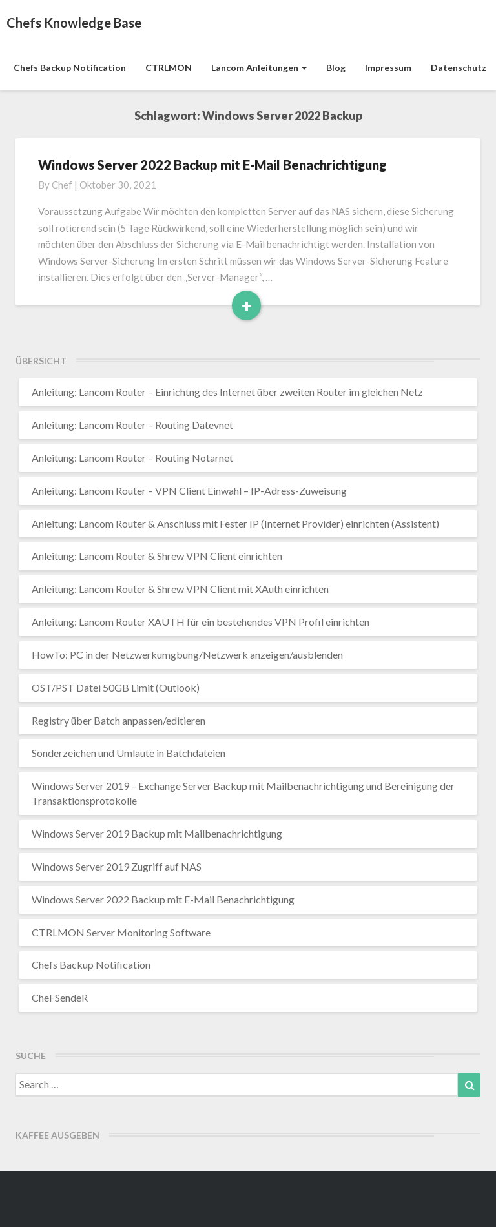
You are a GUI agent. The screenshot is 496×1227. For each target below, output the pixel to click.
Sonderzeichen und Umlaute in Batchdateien (128, 753)
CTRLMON (168, 67)
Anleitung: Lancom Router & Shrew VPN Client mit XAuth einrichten (180, 589)
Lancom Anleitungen (259, 67)
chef (62, 185)
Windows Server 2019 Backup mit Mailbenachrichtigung (157, 833)
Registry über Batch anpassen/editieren (118, 720)
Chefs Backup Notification (70, 67)
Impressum (388, 67)
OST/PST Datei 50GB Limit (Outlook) (116, 687)
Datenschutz (458, 67)
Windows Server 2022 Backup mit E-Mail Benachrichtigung (212, 164)
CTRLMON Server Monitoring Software (121, 932)
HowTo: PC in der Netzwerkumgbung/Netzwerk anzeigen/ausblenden (187, 654)
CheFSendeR (60, 997)
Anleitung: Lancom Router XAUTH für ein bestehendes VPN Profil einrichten (200, 621)
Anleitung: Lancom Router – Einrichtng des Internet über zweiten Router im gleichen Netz (227, 392)
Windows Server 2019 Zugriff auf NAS (117, 866)
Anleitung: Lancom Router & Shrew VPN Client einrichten (157, 556)
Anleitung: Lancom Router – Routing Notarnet (132, 457)
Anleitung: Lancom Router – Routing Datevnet (132, 424)
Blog (336, 67)
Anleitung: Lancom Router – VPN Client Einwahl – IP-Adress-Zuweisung (189, 490)
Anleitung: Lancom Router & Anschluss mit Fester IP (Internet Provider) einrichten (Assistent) (235, 523)
